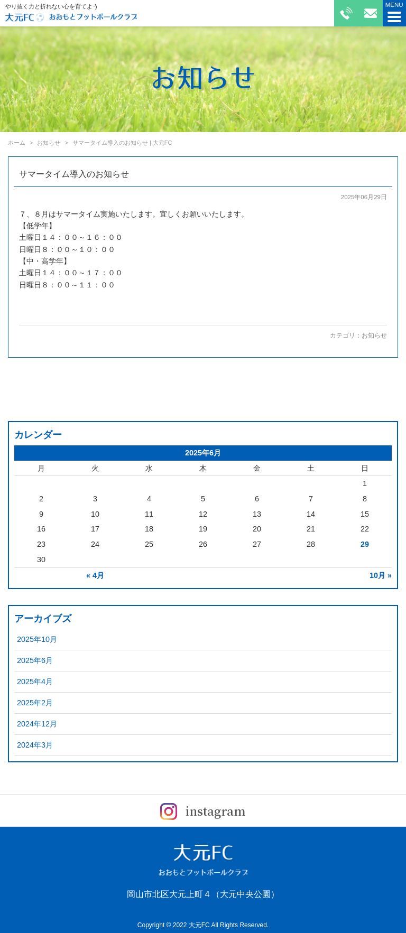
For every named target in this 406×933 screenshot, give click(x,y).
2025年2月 (35, 702)
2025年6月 (35, 660)
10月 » (381, 575)
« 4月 (95, 575)
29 (365, 544)
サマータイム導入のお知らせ (74, 174)
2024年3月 (35, 745)
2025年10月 (37, 639)
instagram (203, 810)
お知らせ (374, 335)
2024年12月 (37, 724)
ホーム (16, 142)
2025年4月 (35, 681)
